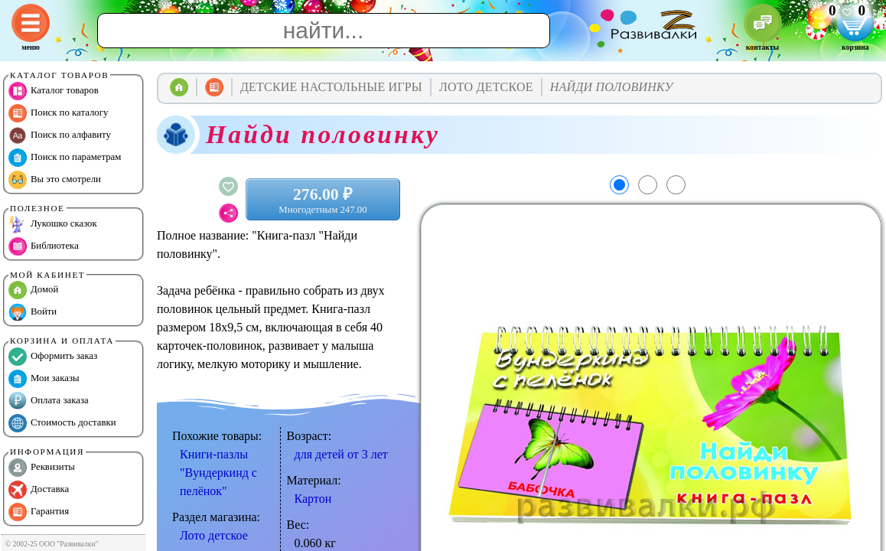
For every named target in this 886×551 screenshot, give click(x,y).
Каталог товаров (53, 91)
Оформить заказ (52, 356)
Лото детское (214, 535)
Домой (33, 290)
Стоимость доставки (62, 423)
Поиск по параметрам (64, 157)
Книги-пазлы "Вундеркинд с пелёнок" (218, 472)
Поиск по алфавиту (59, 135)
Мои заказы (44, 379)
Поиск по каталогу (58, 113)
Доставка (38, 490)
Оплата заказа (48, 401)
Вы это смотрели (54, 180)
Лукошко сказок (52, 224)
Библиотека (43, 246)
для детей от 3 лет (341, 454)
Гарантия (38, 512)
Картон (313, 498)
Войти (32, 312)
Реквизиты (41, 467)
